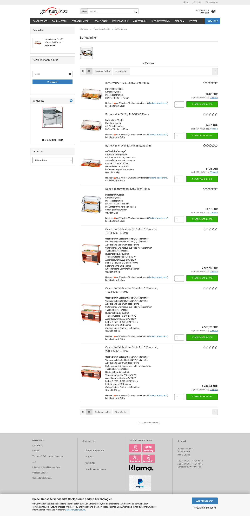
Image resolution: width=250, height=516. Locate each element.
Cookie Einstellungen (42, 478)
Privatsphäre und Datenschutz (46, 467)
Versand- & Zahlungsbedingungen (47, 456)
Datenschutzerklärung (75, 510)
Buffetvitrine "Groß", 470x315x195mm (127, 114)
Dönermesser (59, 21)
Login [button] (197, 2)
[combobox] (102, 71)
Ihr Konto (89, 456)
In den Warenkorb (202, 104)
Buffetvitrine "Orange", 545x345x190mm (128, 145)
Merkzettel (212, 2)
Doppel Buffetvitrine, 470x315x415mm (127, 188)
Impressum (37, 445)
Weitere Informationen (204, 507)
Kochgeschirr (120, 21)
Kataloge (213, 21)
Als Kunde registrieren (95, 450)
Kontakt (35, 450)
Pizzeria (179, 21)
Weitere (193, 21)
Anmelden (52, 82)
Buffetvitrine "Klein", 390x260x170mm (127, 83)
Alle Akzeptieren (204, 501)
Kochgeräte (100, 21)
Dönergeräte (40, 21)
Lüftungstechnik (160, 21)
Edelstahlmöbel (81, 21)
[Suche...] (84, 11)
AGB (34, 462)
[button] (186, 2)
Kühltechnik (139, 21)
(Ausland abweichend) (158, 103)
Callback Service (40, 473)
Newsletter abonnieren (95, 469)
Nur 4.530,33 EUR (52, 140)
